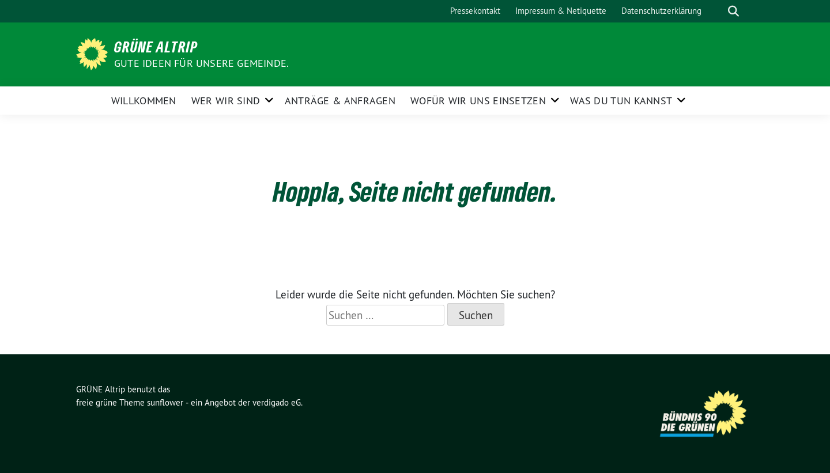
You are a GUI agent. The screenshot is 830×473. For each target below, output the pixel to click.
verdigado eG (276, 402)
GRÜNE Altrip (156, 46)
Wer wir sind (226, 100)
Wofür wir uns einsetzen (478, 100)
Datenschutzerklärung (661, 10)
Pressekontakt (475, 10)
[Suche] (717, 11)
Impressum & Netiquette (560, 10)
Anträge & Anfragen (340, 100)
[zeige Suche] (733, 11)
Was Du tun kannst (621, 100)
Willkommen (143, 100)
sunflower (165, 402)
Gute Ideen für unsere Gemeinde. (201, 63)
